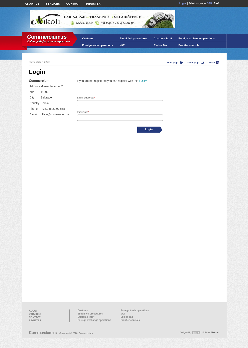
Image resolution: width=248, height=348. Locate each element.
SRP (209, 3)
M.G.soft (215, 332)
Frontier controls (189, 45)
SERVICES (53, 3)
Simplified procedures (133, 38)
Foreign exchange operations (197, 38)
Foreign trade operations (97, 45)
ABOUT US (32, 3)
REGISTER (93, 3)
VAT (122, 45)
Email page (196, 62)
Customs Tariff (163, 38)
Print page (175, 62)
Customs (87, 38)
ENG (216, 3)
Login (182, 3)
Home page (35, 61)
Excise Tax (160, 45)
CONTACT (73, 3)
